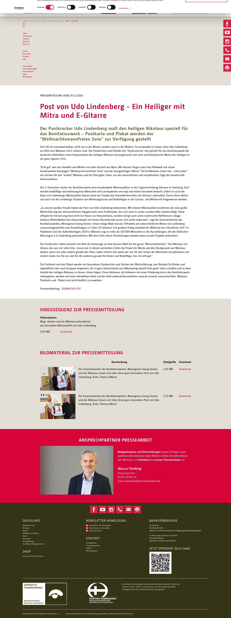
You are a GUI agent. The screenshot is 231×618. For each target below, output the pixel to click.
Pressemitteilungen (30, 69)
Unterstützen (28, 36)
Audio (25, 74)
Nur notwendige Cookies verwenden (206, 11)
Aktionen (26, 41)
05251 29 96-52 (127, 477)
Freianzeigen (27, 66)
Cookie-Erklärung (92, 614)
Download (27, 54)
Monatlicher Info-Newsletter (100, 525)
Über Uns (26, 44)
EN (24, 26)
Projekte (26, 39)
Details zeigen (123, 20)
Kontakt (26, 56)
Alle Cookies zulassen (206, 6)
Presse (25, 51)
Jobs (24, 59)
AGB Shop (104, 614)
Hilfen (25, 33)
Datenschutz (80, 614)
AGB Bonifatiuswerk (116, 614)
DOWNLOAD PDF (71, 288)
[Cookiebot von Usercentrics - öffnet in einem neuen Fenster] (19, 20)
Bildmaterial (27, 77)
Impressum (70, 614)
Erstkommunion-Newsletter (99, 528)
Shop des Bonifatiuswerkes (33, 556)
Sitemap (129, 614)
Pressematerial (28, 71)
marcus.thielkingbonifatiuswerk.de (139, 480)
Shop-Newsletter (95, 530)
